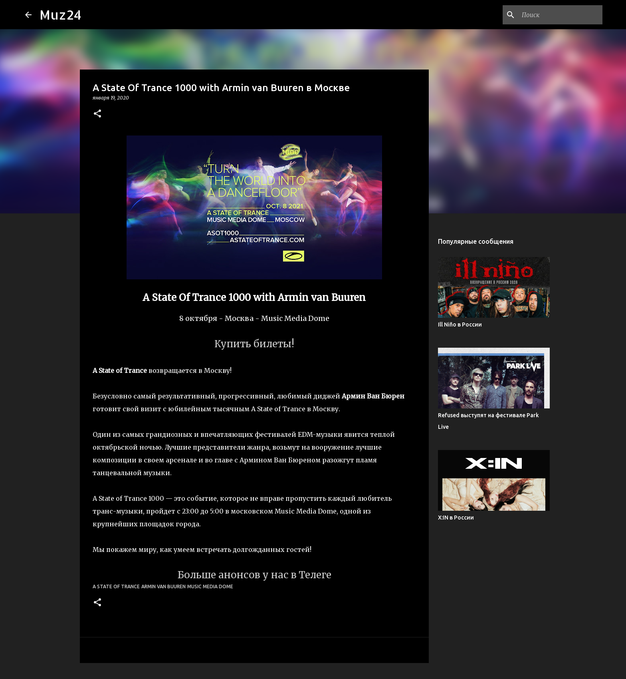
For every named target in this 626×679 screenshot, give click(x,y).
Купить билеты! (254, 344)
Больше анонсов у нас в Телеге (254, 575)
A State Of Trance (116, 586)
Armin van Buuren (163, 586)
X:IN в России (456, 517)
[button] (97, 114)
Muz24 (60, 14)
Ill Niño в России (460, 324)
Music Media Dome (210, 586)
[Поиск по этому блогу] (560, 14)
